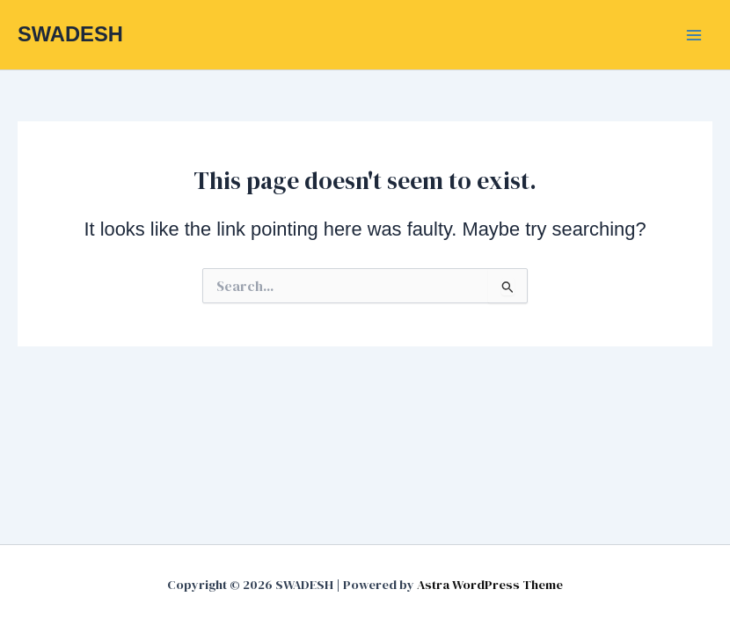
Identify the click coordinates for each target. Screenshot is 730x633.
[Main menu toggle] (693, 35)
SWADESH (70, 34)
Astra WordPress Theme (490, 584)
